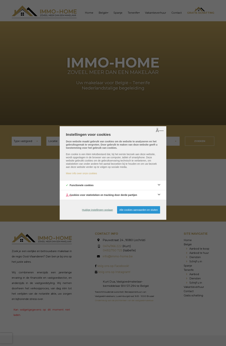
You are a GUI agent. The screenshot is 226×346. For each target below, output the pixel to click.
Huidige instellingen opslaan (97, 209)
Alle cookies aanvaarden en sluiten (138, 209)
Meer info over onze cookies (81, 173)
